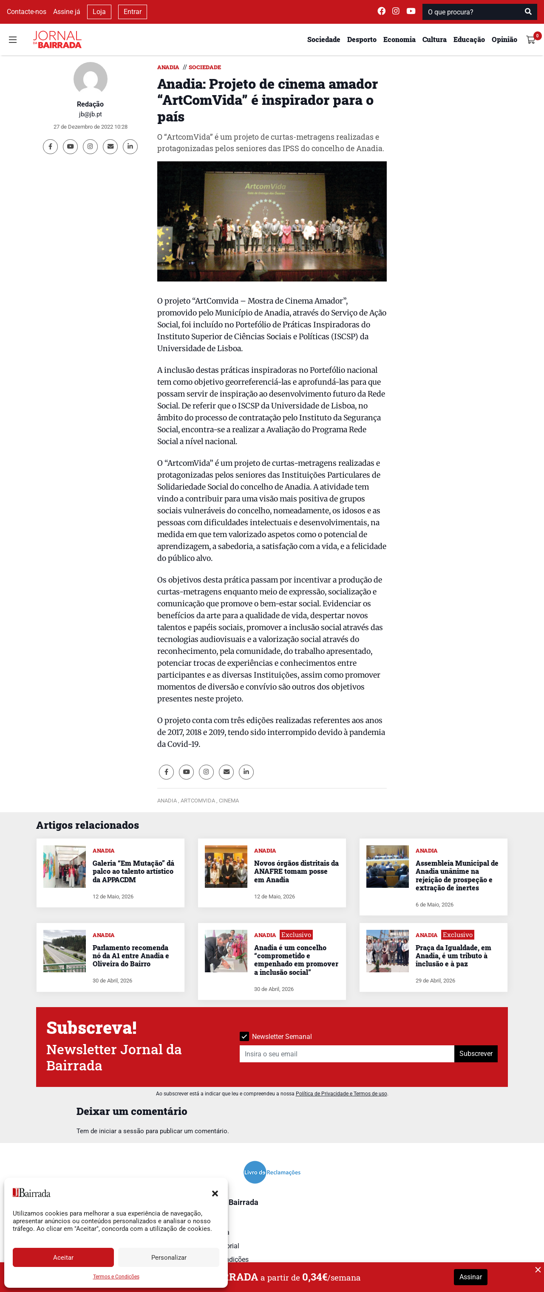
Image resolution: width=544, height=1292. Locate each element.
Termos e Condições (116, 1277)
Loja (99, 12)
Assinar (470, 1277)
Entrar (133, 12)
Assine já (66, 12)
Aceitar (63, 1257)
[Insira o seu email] (347, 1053)
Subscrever (476, 1054)
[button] (215, 1192)
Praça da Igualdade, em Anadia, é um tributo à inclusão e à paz (453, 955)
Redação (90, 104)
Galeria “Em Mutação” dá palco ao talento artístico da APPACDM (133, 871)
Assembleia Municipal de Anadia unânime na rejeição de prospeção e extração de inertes (457, 875)
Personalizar (169, 1257)
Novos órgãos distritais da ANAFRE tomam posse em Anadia (296, 871)
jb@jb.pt (90, 114)
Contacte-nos (26, 12)
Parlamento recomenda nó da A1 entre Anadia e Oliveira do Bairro (131, 955)
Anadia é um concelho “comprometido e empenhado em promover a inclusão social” (296, 960)
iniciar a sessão (121, 1131)
